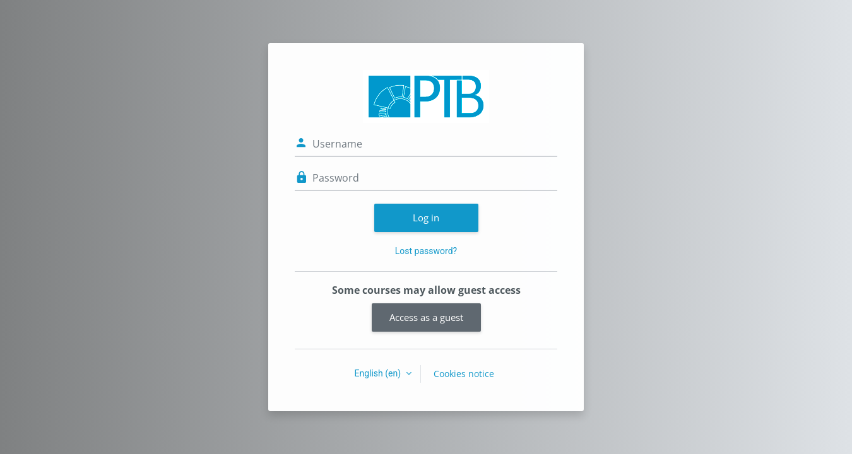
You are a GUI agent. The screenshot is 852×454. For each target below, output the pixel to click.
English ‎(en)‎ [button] (378, 373)
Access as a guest (426, 317)
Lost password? (426, 251)
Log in (426, 217)
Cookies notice (464, 374)
